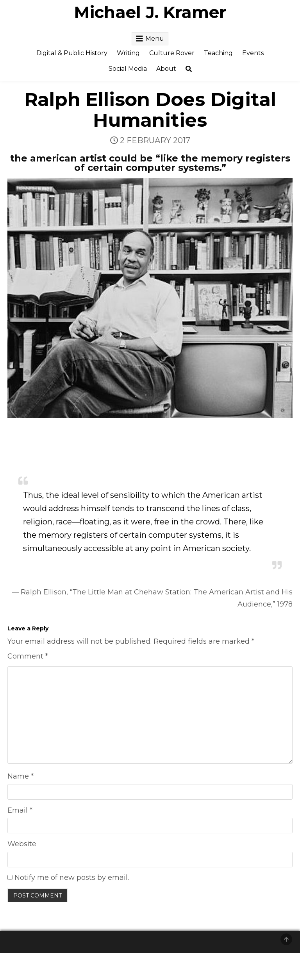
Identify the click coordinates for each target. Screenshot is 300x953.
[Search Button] (188, 69)
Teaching (218, 53)
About (166, 68)
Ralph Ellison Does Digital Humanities (150, 109)
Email (19, 810)
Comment (27, 656)
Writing (128, 53)
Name (20, 776)
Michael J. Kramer (150, 12)
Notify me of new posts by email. (71, 877)
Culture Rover (172, 53)
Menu (154, 38)
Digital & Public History (71, 53)
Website (21, 844)
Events (253, 53)
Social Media (128, 68)
